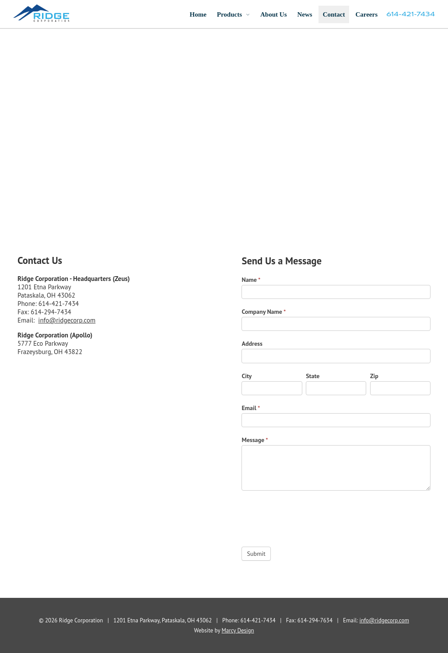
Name (251, 280)
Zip (374, 376)
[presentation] (308, 516)
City (247, 376)
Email (251, 408)
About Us (273, 14)
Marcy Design (238, 630)
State (312, 376)
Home (197, 14)
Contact (334, 14)
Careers (366, 14)
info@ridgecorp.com (66, 320)
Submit (256, 554)
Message (255, 440)
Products (229, 14)
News (304, 14)
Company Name (264, 312)
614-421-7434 (410, 14)
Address (252, 344)
